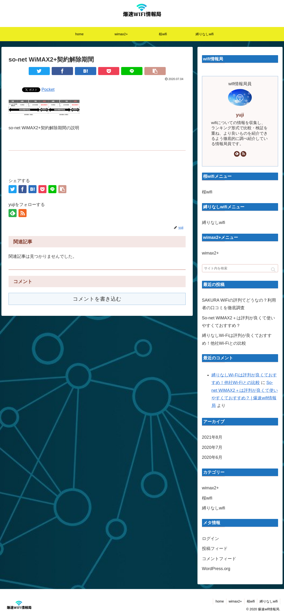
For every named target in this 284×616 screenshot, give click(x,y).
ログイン (210, 538)
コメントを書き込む (97, 299)
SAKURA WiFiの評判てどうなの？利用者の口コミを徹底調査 (239, 304)
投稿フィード (215, 548)
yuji (240, 114)
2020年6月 (212, 457)
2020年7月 (212, 447)
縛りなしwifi (213, 222)
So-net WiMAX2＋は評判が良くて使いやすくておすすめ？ (238, 322)
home (219, 601)
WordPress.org (216, 568)
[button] (273, 269)
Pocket (48, 89)
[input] (240, 268)
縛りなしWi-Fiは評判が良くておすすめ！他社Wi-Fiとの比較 (237, 339)
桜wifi (207, 192)
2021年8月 (212, 437)
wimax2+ (210, 253)
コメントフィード (219, 558)
